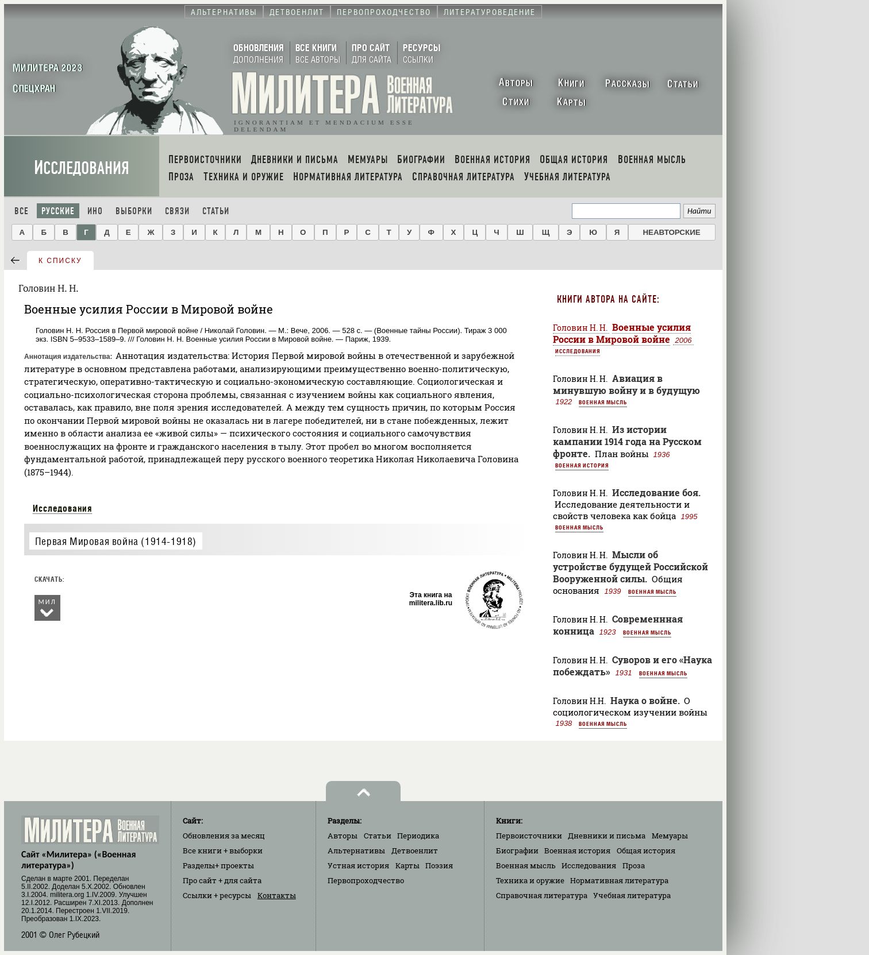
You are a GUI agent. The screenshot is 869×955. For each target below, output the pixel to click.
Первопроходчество (366, 880)
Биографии (517, 850)
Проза (633, 865)
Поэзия (439, 865)
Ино (95, 211)
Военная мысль (603, 402)
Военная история (582, 465)
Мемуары (670, 835)
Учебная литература (632, 895)
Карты (407, 865)
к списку (60, 261)
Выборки (134, 211)
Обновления (224, 835)
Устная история (358, 865)
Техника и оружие (530, 880)
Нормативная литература (619, 880)
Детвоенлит (414, 850)
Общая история (646, 850)
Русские (58, 211)
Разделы (218, 865)
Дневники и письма (606, 835)
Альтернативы (356, 850)
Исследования (81, 168)
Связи (177, 211)
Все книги (223, 850)
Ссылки (217, 895)
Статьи (215, 211)
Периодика (418, 835)
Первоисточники (529, 835)
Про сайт (222, 880)
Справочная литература (541, 895)
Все (21, 211)
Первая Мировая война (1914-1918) (116, 541)
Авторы (342, 835)
